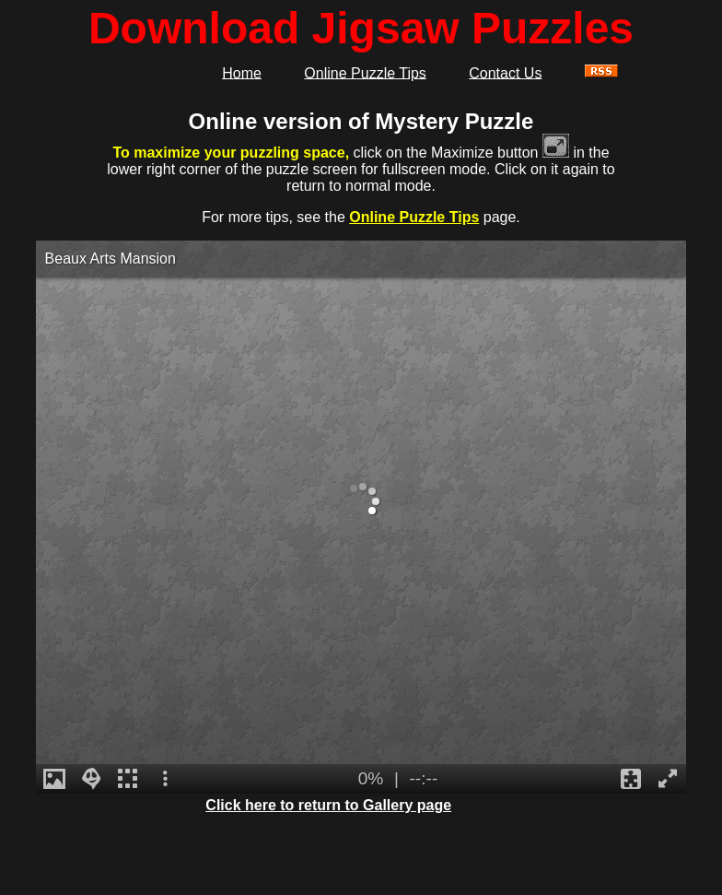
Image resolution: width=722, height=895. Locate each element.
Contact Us (505, 72)
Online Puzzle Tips (365, 72)
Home (242, 72)
